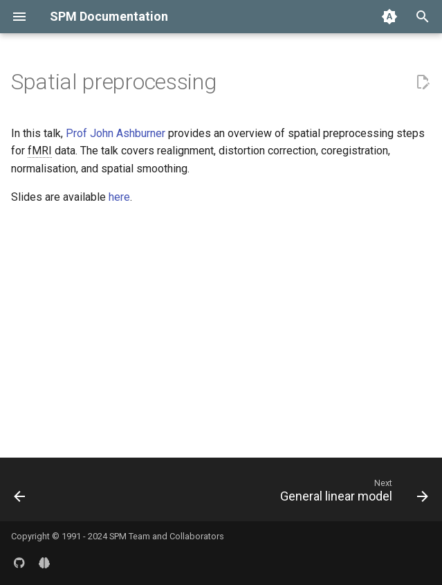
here (119, 197)
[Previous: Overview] (20, 493)
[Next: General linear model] (351, 493)
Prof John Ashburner (115, 133)
